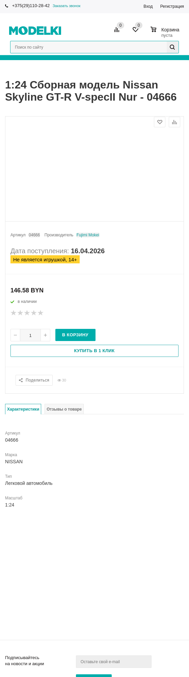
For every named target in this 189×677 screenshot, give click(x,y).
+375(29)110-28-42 (31, 5)
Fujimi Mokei (88, 235)
